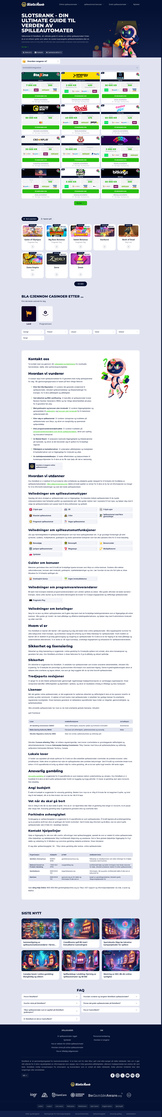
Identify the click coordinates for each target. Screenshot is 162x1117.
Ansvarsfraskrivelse (81, 1114)
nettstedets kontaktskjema (64, 364)
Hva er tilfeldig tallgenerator (67, 1051)
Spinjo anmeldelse (120, 99)
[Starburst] (104, 237)
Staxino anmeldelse (40, 99)
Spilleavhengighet (99, 1114)
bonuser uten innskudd (67, 411)
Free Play (39, 226)
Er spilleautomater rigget (67, 1036)
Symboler (67, 1040)
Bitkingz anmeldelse (120, 195)
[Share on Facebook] (38, 52)
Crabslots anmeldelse (80, 163)
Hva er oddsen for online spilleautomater (67, 1044)
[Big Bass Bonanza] (56, 237)
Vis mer (80, 203)
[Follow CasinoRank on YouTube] (128, 1075)
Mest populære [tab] (29, 219)
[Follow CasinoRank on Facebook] (113, 1075)
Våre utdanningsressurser (57, 484)
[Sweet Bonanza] (80, 237)
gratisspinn (50, 411)
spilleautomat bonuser (93, 4)
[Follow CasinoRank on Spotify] (132, 1075)
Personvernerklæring (101, 1036)
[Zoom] (80, 265)
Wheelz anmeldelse (120, 163)
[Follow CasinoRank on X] (123, 1075)
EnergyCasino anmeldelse (80, 99)
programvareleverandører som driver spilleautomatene (54, 432)
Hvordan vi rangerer (101, 1040)
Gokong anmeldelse (80, 195)
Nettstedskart (131, 1114)
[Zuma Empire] (33, 265)
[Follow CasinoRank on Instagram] (118, 1075)
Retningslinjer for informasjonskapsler (57, 1114)
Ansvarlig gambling (36, 776)
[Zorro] (56, 265)
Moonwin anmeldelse (40, 131)
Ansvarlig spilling (116, 1114)
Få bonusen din (41, 96)
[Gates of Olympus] (33, 237)
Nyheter (136, 4)
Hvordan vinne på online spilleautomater (67, 1047)
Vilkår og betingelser (32, 1114)
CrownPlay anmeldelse (41, 163)
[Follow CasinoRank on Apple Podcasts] (137, 1075)
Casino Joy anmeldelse (120, 131)
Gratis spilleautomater (117, 4)
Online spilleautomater (68, 4)
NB (25, 1075)
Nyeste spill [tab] (46, 219)
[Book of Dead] (128, 237)
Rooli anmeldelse (80, 131)
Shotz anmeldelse (41, 195)
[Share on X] (27, 52)
